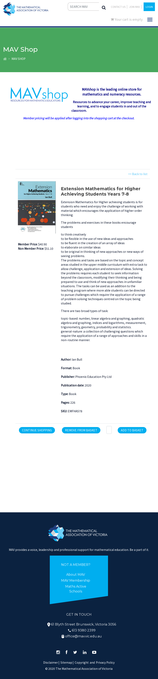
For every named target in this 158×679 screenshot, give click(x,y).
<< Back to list (138, 174)
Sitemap (66, 662)
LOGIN (149, 6)
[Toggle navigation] (150, 19)
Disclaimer (51, 662)
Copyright (82, 662)
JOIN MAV (134, 6)
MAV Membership (75, 580)
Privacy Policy (105, 662)
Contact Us (118, 6)
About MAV (75, 574)
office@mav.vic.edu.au (83, 636)
